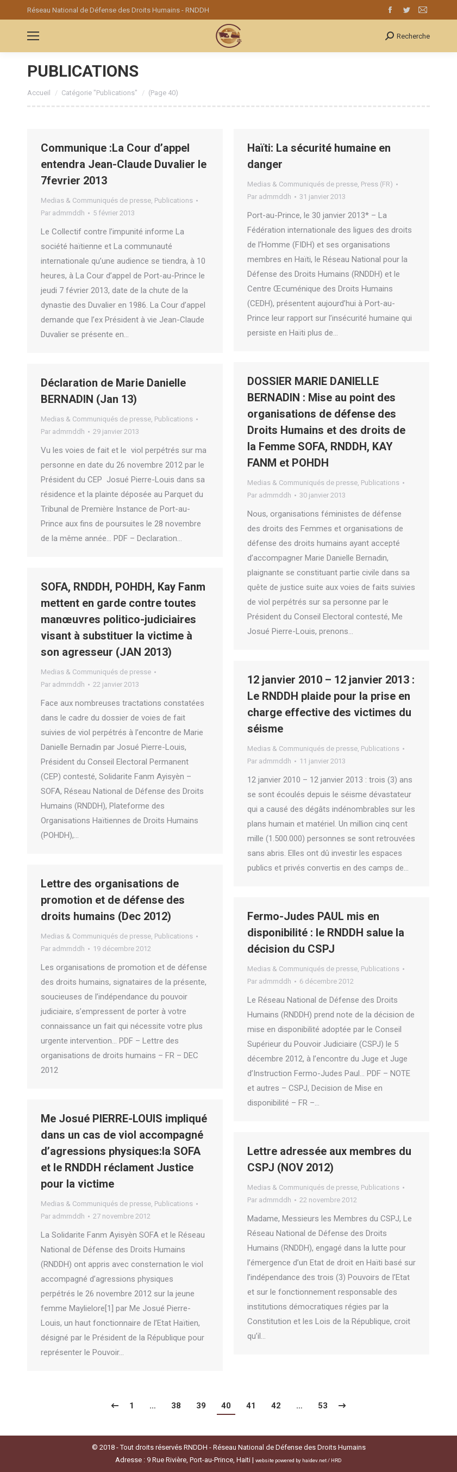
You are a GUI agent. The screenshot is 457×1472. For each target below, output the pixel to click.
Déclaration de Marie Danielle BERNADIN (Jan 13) (113, 391)
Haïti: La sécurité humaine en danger (319, 156)
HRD (336, 1460)
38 (176, 1406)
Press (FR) (377, 184)
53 (323, 1406)
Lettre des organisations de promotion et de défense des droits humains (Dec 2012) (113, 900)
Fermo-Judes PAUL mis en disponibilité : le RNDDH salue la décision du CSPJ (325, 932)
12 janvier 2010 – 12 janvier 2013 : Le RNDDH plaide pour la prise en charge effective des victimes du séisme (331, 704)
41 (251, 1406)
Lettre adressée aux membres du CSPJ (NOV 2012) (329, 1159)
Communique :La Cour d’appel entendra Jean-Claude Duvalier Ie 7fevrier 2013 (123, 164)
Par (63, 213)
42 (276, 1406)
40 (226, 1406)
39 (201, 1406)
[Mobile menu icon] (33, 36)
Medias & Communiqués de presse (96, 200)
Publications (173, 200)
